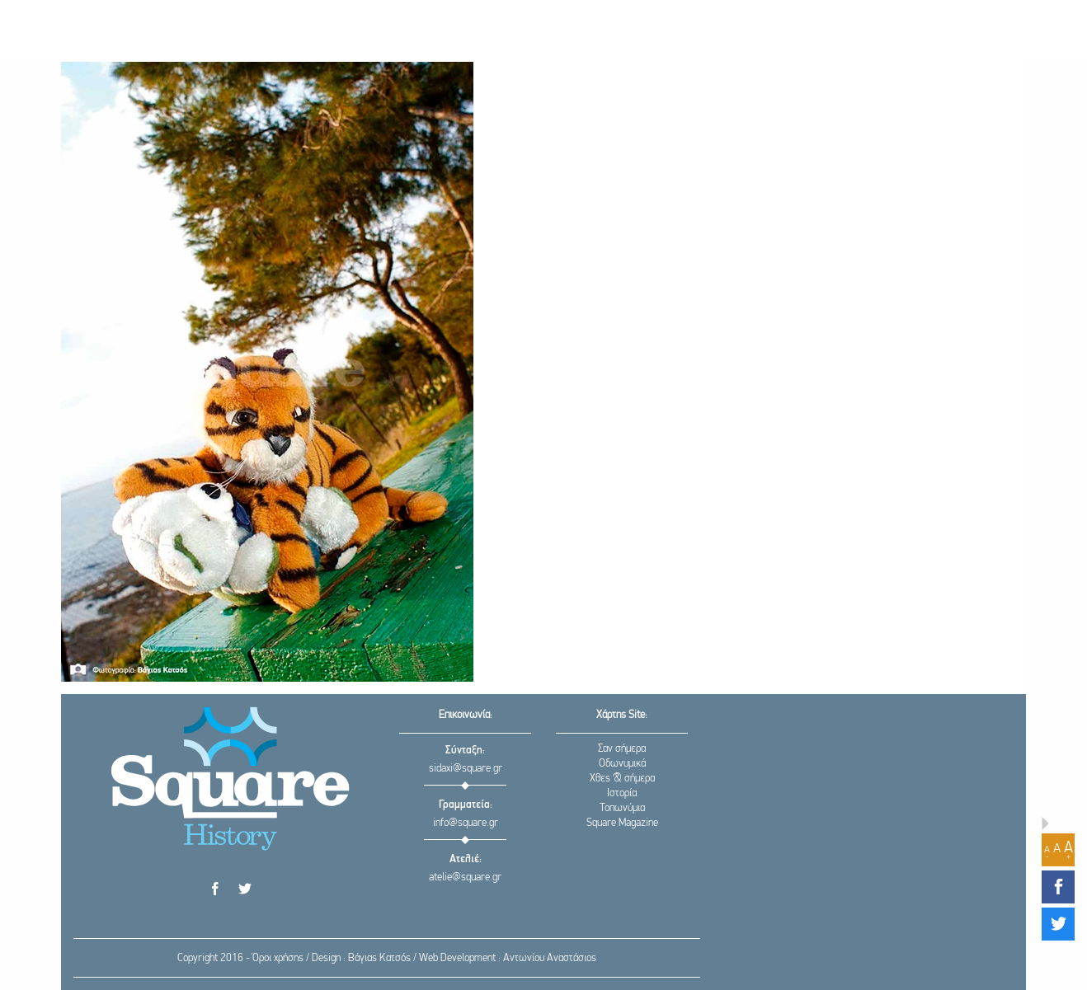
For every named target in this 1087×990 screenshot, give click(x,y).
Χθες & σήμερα (622, 778)
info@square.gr (465, 823)
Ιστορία (622, 793)
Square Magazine (622, 823)
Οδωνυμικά (622, 763)
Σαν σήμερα (622, 749)
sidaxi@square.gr (465, 768)
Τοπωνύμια (622, 808)
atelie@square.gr (465, 877)
